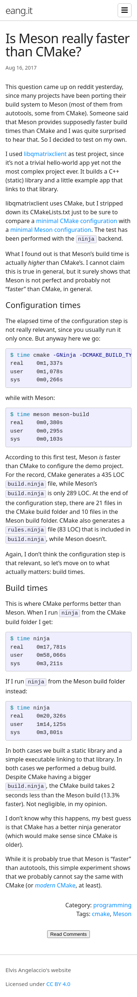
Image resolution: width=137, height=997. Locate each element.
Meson (122, 907)
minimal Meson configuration (50, 230)
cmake (101, 907)
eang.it (19, 10)
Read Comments (68, 927)
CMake (55, 878)
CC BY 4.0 (58, 976)
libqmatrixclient (45, 154)
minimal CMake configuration (76, 221)
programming (112, 898)
